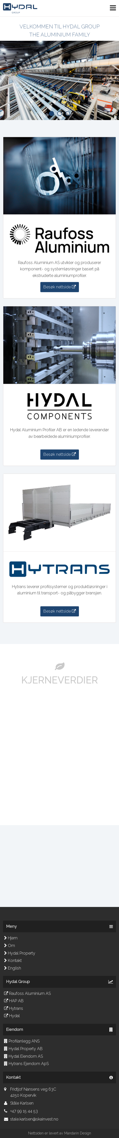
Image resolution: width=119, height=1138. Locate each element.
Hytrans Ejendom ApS (26, 1063)
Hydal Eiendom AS (23, 1056)
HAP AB (14, 1000)
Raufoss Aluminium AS (27, 993)
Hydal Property (19, 953)
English (12, 968)
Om (9, 945)
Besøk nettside (59, 287)
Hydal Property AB (23, 1048)
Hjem (11, 938)
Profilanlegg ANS (22, 1041)
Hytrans (13, 1008)
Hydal (12, 1015)
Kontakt (13, 960)
